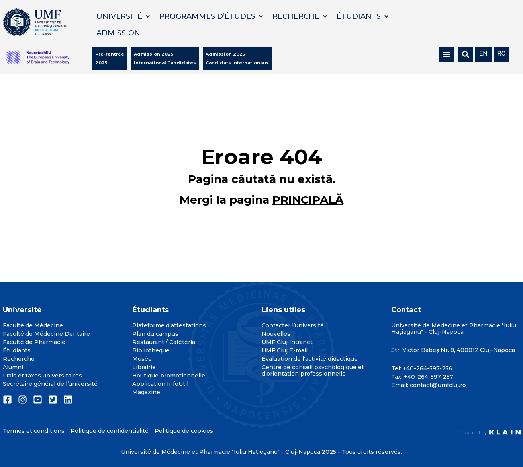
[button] (123, 16)
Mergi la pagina (261, 199)
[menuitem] (483, 53)
